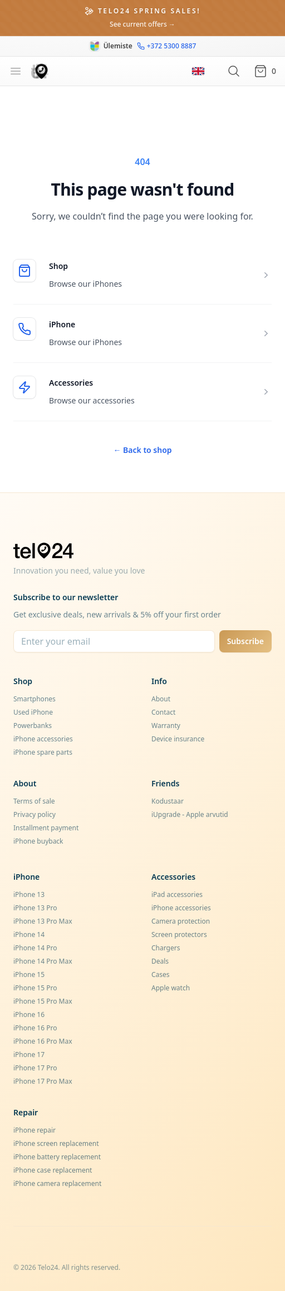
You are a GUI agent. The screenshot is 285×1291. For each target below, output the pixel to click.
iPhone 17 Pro (35, 1068)
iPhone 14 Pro (35, 948)
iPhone (62, 324)
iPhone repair (34, 1130)
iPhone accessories (43, 739)
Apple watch (170, 988)
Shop (58, 266)
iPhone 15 (29, 974)
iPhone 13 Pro (35, 908)
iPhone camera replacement (57, 1183)
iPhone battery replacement (57, 1157)
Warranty (165, 725)
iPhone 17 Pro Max (42, 1081)
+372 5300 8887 (166, 46)
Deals (160, 961)
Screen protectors (179, 934)
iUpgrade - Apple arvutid (189, 814)
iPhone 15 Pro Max (42, 1001)
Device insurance (177, 739)
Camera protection (180, 921)
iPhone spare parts (42, 752)
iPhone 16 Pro (35, 1028)
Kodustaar (167, 801)
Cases (160, 974)
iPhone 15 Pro (35, 988)
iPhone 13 (29, 894)
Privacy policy (34, 814)
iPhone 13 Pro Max (42, 921)
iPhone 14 (29, 934)
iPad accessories (177, 894)
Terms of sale (34, 801)
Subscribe (245, 641)
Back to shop (142, 450)
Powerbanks (32, 725)
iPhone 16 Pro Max (42, 1041)
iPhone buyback (38, 841)
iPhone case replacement (52, 1170)
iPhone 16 (29, 1014)
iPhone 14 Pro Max (42, 961)
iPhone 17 (29, 1054)
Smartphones (34, 699)
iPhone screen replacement (56, 1143)
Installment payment (45, 828)
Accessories (71, 382)
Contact (163, 712)
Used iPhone (33, 712)
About (160, 699)
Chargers (165, 948)
